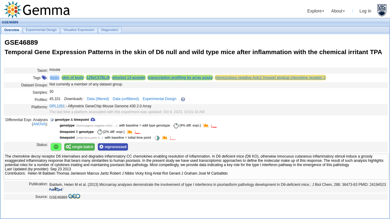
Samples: (40, 92)
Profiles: (41, 100)
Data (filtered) (98, 99)
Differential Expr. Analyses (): (26, 122)
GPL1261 (57, 106)
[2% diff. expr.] (110, 132)
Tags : (40, 78)
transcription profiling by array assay (180, 77)
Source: (41, 197)
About (336, 11)
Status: (42, 145)
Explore (314, 11)
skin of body (73, 77)
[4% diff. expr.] (186, 125)
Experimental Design (159, 99)
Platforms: (39, 107)
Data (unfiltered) (126, 99)
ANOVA (39, 124)
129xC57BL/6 (98, 77)
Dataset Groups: (34, 85)
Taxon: (42, 70)
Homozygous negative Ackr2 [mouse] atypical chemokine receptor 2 (270, 77)
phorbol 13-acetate (128, 77)
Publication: (38, 184)
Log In (365, 11)
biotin (54, 77)
